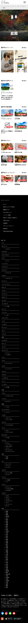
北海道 (6, 577)
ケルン (6, 430)
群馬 (6, 572)
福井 (6, 526)
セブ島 (6, 387)
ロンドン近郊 (8, 472)
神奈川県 (7, 574)
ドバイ (6, 261)
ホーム (3, 6)
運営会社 (5, 228)
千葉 (6, 552)
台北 (6, 458)
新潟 (6, 565)
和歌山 (6, 531)
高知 (6, 519)
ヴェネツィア (8, 500)
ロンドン (7, 474)
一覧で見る (23, 47)
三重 (6, 582)
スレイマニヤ (8, 363)
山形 (6, 532)
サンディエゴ (8, 449)
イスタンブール (8, 396)
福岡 (6, 546)
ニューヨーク (8, 444)
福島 (6, 524)
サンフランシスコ (9, 451)
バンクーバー (8, 368)
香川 (6, 544)
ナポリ (6, 496)
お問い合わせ (6, 220)
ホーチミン (7, 401)
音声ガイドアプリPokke (8, 207)
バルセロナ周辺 (8, 488)
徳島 (6, 511)
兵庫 (6, 554)
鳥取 (6, 514)
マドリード (7, 487)
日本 (13, 6)
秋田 (6, 521)
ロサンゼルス (8, 446)
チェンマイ (7, 464)
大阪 (18, 6)
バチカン (7, 499)
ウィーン (7, 353)
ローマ (6, 505)
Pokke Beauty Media (8, 231)
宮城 (6, 541)
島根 (6, 585)
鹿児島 (6, 516)
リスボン (7, 437)
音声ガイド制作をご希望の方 (10, 217)
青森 (6, 542)
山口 (6, 518)
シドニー (7, 412)
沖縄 (6, 547)
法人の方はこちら (7, 212)
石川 (6, 561)
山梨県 (6, 580)
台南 (6, 457)
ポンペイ (7, 497)
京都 (6, 579)
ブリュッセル (8, 419)
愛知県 (6, 570)
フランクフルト (8, 432)
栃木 (6, 556)
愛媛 (6, 551)
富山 (6, 527)
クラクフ (7, 249)
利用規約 (5, 223)
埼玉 (6, 534)
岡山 (6, 557)
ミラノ (6, 502)
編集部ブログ (6, 209)
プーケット (7, 465)
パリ (6, 481)
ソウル (6, 407)
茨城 (6, 567)
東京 (6, 587)
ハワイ (6, 448)
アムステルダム (8, 425)
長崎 (6, 584)
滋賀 (6, 539)
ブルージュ (7, 418)
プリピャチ (7, 273)
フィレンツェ (8, 504)
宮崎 (6, 523)
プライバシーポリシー (8, 225)
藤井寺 (23, 6)
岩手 (6, 537)
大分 (6, 549)
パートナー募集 (7, 215)
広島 (6, 562)
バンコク (7, 467)
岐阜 (6, 536)
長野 (6, 569)
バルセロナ (7, 490)
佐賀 (6, 513)
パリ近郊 (7, 480)
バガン (6, 315)
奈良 (6, 564)
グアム (6, 443)
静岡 (6, 559)
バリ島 (6, 306)
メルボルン (7, 354)
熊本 (6, 529)
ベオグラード (8, 278)
